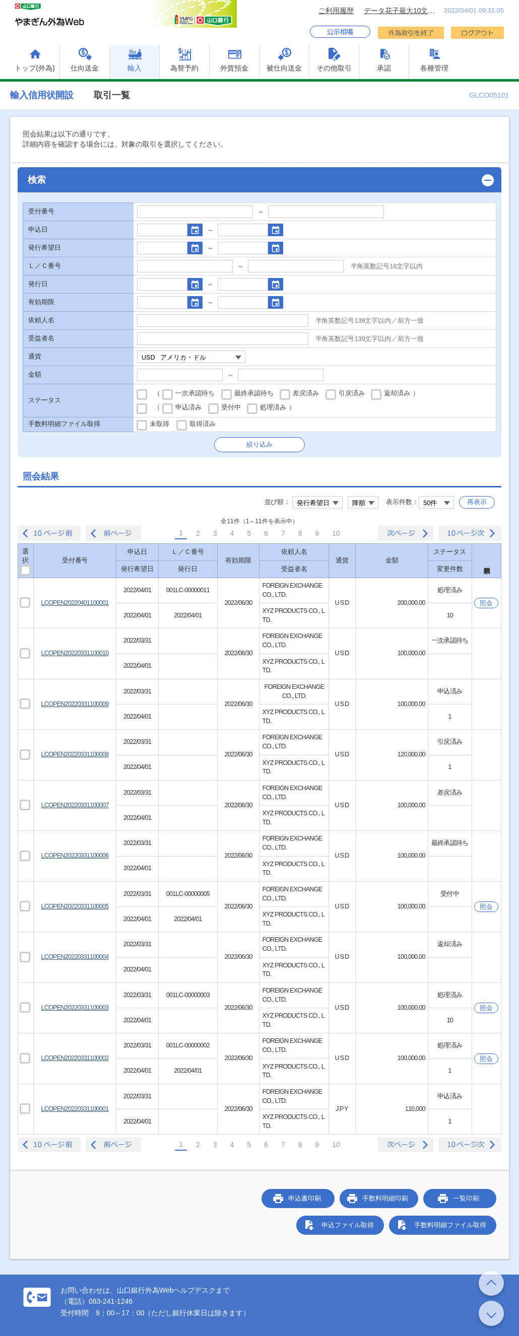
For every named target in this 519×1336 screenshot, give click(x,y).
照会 (486, 603)
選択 (27, 560)
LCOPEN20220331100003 (75, 1007)
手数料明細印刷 (385, 1198)
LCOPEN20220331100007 (75, 805)
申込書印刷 (304, 1198)
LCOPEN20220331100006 (75, 855)
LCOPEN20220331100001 (75, 1108)
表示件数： (402, 502)
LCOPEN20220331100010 (75, 653)
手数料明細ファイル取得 (450, 1225)
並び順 (274, 502)
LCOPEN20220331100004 (75, 956)
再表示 (477, 502)
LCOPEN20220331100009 (75, 704)
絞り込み (259, 444)
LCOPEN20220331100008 (75, 754)
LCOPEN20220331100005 (75, 906)
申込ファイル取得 (347, 1225)
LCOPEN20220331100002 (75, 1058)
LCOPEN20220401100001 (75, 602)
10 (336, 533)
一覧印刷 (466, 1198)
